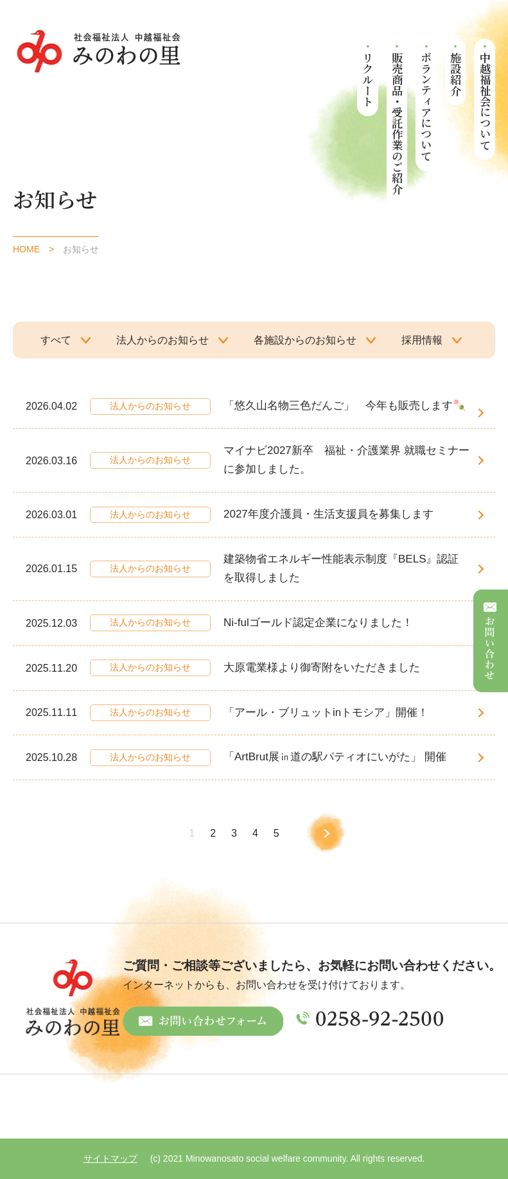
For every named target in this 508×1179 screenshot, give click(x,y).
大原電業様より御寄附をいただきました (321, 667)
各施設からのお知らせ (305, 340)
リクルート (368, 79)
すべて (55, 340)
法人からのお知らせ (162, 340)
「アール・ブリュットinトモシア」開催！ (325, 712)
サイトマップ (110, 1158)
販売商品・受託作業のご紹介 (397, 123)
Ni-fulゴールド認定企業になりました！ (318, 622)
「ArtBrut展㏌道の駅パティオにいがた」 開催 (334, 757)
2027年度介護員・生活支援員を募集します (328, 514)
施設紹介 (456, 74)
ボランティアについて (427, 106)
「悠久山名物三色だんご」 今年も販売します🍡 (344, 405)
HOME (26, 249)
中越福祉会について (485, 101)
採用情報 (421, 340)
